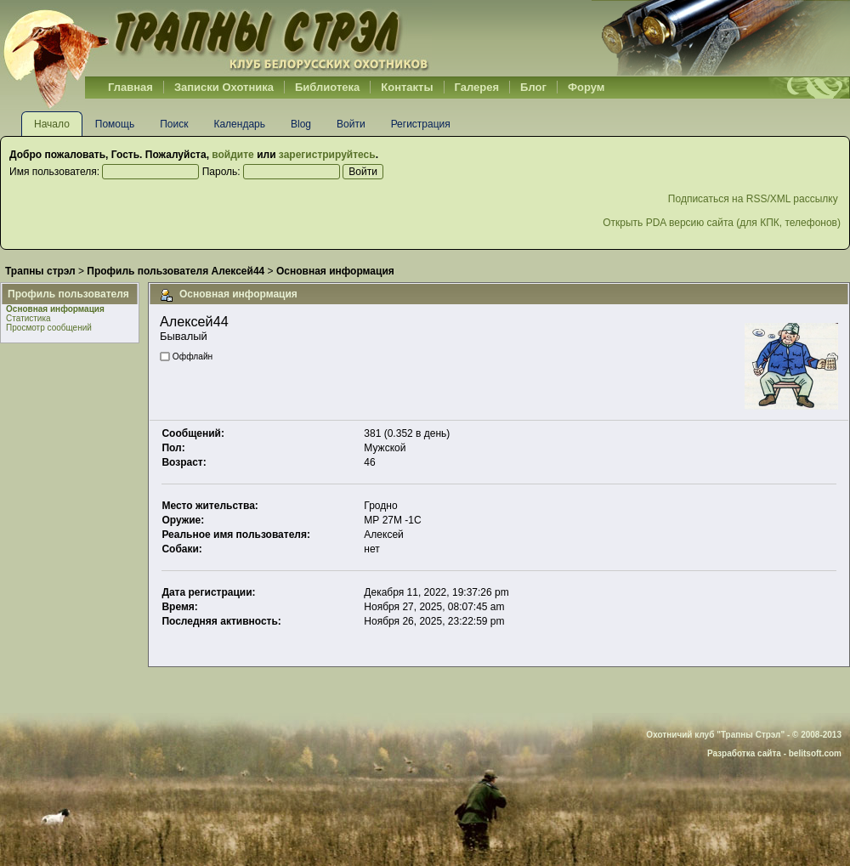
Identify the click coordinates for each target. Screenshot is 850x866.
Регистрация (420, 124)
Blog (301, 124)
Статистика (28, 318)
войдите (232, 155)
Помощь (114, 124)
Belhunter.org (216, 38)
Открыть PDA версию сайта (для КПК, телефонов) (722, 223)
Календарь (239, 124)
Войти (351, 124)
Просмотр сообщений (49, 327)
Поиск (174, 124)
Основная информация (55, 309)
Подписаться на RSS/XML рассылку (754, 199)
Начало (52, 124)
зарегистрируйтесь (327, 155)
